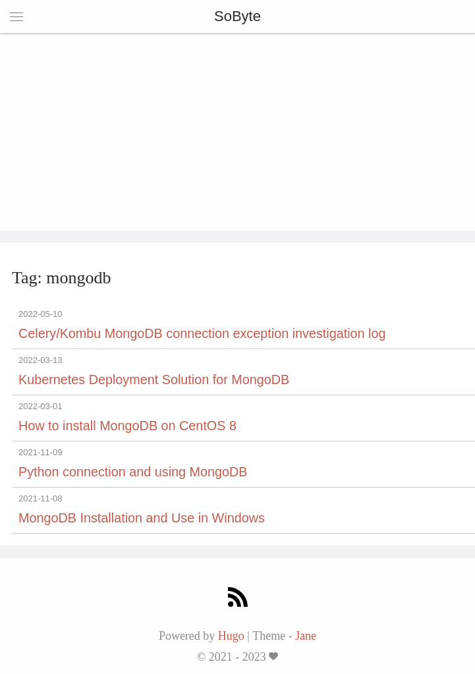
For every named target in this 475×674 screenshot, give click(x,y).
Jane (305, 635)
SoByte (237, 16)
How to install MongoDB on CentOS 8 (127, 425)
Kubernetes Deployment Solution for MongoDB (153, 379)
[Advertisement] (237, 132)
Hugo (231, 635)
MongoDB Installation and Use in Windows (141, 518)
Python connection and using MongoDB (133, 471)
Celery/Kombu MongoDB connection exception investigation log (202, 333)
